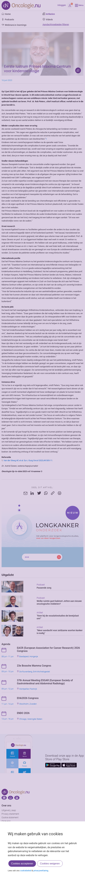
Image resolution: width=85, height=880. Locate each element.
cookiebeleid (25, 870)
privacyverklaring (40, 870)
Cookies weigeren (50, 863)
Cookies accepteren (22, 863)
